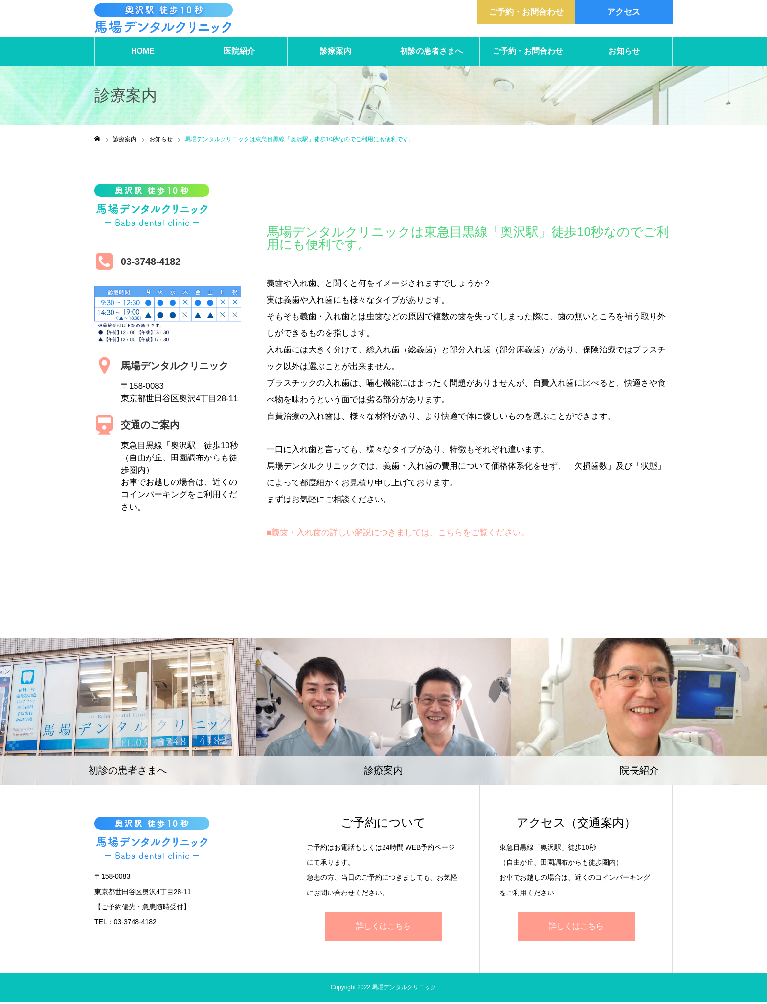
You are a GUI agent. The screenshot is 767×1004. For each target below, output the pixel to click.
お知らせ (624, 53)
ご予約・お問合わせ (528, 53)
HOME (143, 53)
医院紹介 (239, 53)
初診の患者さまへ (431, 53)
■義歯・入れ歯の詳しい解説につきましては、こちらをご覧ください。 (398, 535)
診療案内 (335, 53)
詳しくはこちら (383, 928)
